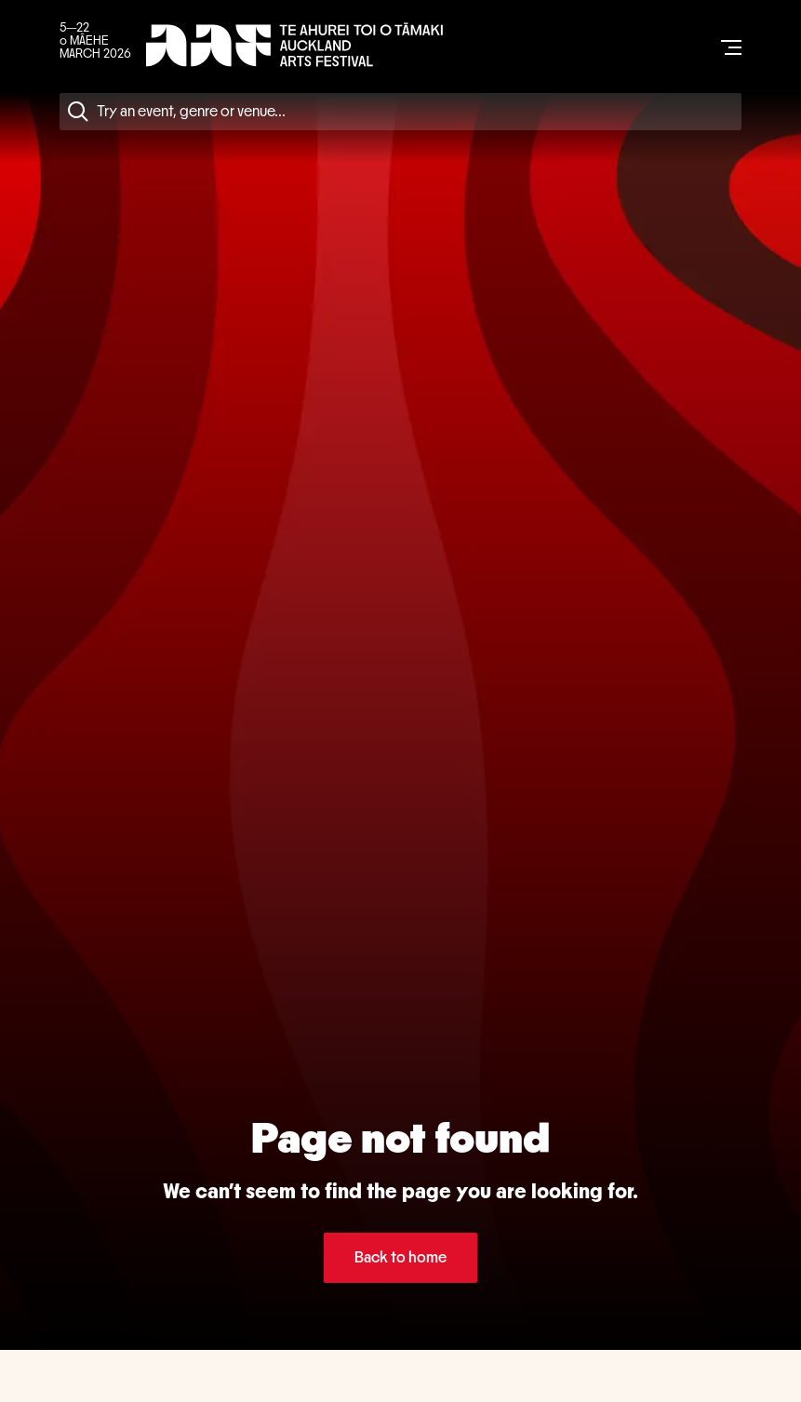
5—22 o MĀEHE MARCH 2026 (95, 40)
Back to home (400, 1257)
